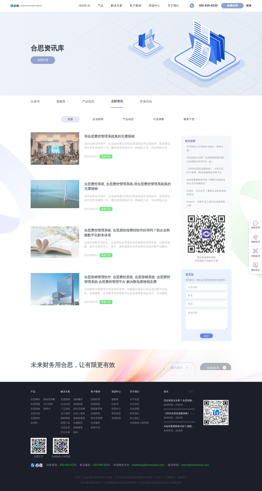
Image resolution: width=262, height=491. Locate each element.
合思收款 (35, 418)
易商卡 (46, 408)
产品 (98, 5)
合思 (77, 477)
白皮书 (35, 101)
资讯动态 (116, 413)
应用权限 (169, 477)
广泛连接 (65, 408)
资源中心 (152, 5)
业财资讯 (117, 101)
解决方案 (114, 5)
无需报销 (65, 399)
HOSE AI (82, 5)
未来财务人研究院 (139, 422)
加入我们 (134, 418)
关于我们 (171, 5)
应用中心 (116, 408)
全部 (70, 119)
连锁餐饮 (78, 399)
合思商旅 (35, 408)
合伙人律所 (79, 413)
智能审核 (65, 418)
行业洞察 (158, 119)
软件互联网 (79, 408)
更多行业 (95, 427)
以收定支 (65, 427)
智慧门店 (65, 422)
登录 (246, 5)
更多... (192, 391)
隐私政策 (182, 477)
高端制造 (78, 404)
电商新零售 (79, 418)
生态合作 (134, 404)
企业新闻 (98, 119)
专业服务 (95, 422)
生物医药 (78, 422)
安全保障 (134, 408)
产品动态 (88, 101)
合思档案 (35, 404)
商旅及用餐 (49, 399)
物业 (75, 432)
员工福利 (65, 413)
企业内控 (65, 404)
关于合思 (134, 399)
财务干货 (189, 119)
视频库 (60, 101)
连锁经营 (95, 399)
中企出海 (65, 432)
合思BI (34, 422)
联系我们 (134, 413)
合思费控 (35, 399)
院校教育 (78, 427)
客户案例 (133, 5)
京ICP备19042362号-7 (92, 482)
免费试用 (230, 5)
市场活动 (146, 101)
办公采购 (48, 404)
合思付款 (35, 413)
